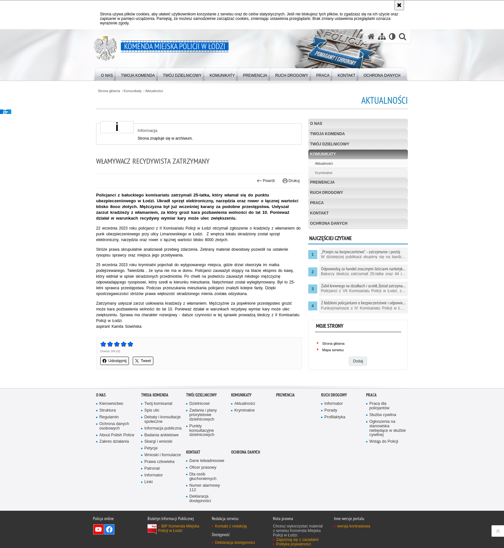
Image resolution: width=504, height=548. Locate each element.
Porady (330, 410)
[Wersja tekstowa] (392, 36)
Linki (148, 482)
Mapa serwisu (333, 350)
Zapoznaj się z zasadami (297, 539)
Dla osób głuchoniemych (202, 476)
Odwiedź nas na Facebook (109, 529)
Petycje (151, 448)
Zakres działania (114, 441)
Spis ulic (151, 410)
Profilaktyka (334, 417)
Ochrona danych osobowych (114, 426)
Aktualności (154, 91)
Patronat (152, 468)
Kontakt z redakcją (231, 526)
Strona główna (109, 91)
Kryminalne (323, 173)
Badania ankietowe (161, 435)
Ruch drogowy (326, 192)
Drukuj (291, 180)
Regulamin (109, 417)
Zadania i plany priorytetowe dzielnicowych (203, 415)
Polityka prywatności (293, 544)
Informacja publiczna (163, 428)
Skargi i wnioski (158, 441)
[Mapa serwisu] (382, 36)
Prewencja (322, 182)
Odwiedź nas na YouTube (98, 529)
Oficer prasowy (202, 467)
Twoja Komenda (327, 134)
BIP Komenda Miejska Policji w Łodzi (178, 528)
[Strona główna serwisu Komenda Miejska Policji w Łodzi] (371, 36)
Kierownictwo (111, 404)
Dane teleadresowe (206, 461)
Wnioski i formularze (162, 455)
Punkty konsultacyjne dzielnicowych (201, 430)
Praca (317, 203)
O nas (316, 123)
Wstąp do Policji (383, 441)
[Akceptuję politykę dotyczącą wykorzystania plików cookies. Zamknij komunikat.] (399, 5)
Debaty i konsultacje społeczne (162, 419)
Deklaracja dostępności (200, 498)
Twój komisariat (158, 404)
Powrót (266, 180)
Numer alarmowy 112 (204, 487)
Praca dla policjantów (379, 406)
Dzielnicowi (199, 404)
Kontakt (319, 213)
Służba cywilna (382, 415)
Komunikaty (133, 91)
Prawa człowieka (159, 462)
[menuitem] (107, 74)
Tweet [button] (143, 361)
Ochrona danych (328, 223)
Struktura (107, 410)
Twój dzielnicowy (329, 144)
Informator (153, 475)
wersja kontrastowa (353, 526)
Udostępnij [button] (115, 361)
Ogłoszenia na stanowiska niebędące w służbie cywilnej (387, 428)
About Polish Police (116, 435)
